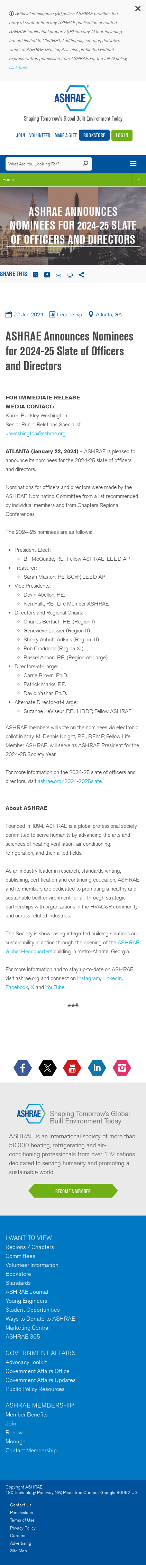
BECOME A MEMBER (73, 1191)
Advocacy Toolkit (26, 1362)
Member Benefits (27, 1414)
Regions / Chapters (30, 1246)
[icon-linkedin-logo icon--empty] (97, 1069)
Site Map (18, 1551)
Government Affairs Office (38, 1371)
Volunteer (39, 135)
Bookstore (94, 135)
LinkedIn (112, 978)
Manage (16, 1441)
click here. (19, 67)
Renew (14, 1432)
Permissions (21, 1512)
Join (20, 135)
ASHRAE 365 (23, 1336)
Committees (20, 1255)
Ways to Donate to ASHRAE (40, 1318)
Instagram (88, 978)
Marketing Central (28, 1327)
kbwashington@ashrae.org (36, 433)
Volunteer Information (32, 1264)
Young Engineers (26, 1300)
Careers (17, 1535)
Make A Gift (66, 135)
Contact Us (20, 1505)
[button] (137, 10)
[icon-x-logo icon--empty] (48, 1069)
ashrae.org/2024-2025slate (70, 781)
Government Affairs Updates (41, 1379)
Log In (122, 135)
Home (8, 179)
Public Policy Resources (35, 1388)
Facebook (17, 987)
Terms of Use (22, 1520)
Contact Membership (31, 1450)
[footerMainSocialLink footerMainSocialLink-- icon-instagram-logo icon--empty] (122, 1069)
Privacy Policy (23, 1528)
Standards (18, 1282)
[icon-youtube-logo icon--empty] (72, 1069)
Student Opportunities (33, 1309)
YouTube (54, 987)
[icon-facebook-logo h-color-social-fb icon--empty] (23, 1069)
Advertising (20, 1543)
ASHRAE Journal (27, 1291)
